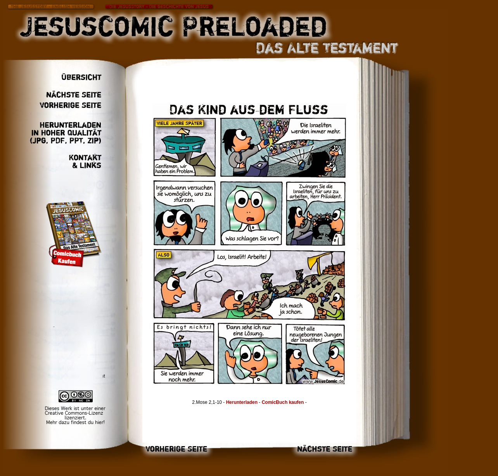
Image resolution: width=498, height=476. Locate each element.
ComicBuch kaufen (283, 402)
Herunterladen (242, 402)
